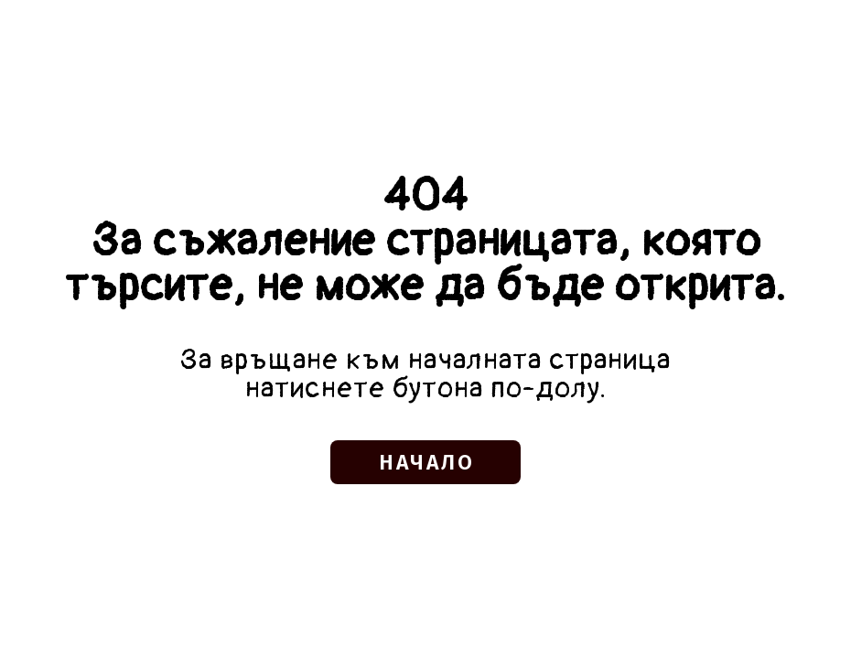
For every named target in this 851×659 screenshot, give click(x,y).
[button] (425, 462)
